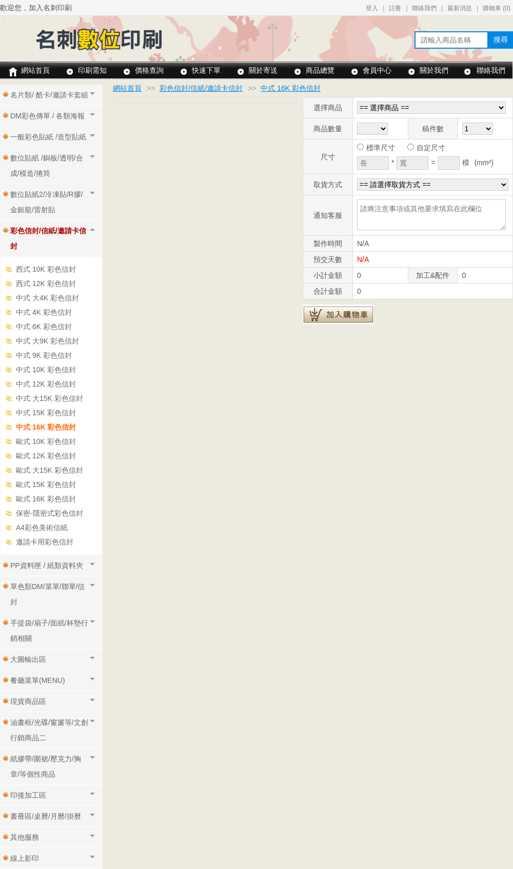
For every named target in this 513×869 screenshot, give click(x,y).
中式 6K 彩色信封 (44, 326)
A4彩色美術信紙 (42, 527)
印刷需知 (92, 70)
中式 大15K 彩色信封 (49, 398)
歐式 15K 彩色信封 (46, 484)
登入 (372, 8)
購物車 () (496, 8)
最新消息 (459, 8)
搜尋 (501, 39)
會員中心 (377, 70)
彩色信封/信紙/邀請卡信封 (201, 88)
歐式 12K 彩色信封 (46, 456)
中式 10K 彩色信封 (46, 370)
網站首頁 (35, 70)
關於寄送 (263, 70)
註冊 (395, 8)
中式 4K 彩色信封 (44, 312)
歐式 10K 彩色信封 (46, 441)
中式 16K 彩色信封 (46, 427)
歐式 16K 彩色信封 (46, 499)
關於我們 (434, 70)
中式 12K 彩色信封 (46, 384)
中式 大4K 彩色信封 (47, 298)
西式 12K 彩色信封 (46, 283)
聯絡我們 (424, 8)
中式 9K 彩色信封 (44, 355)
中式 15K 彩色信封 (46, 413)
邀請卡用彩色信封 (44, 542)
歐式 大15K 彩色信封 (49, 470)
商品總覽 (320, 70)
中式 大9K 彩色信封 (47, 341)
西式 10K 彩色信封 (46, 269)
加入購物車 (338, 314)
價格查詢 (149, 70)
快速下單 (206, 70)
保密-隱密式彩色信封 (49, 513)
